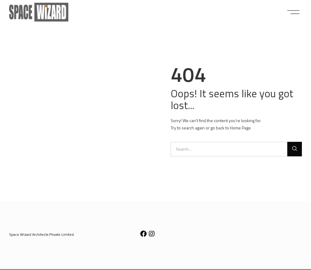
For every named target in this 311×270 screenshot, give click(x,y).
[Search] (294, 149)
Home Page (240, 128)
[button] (293, 12)
